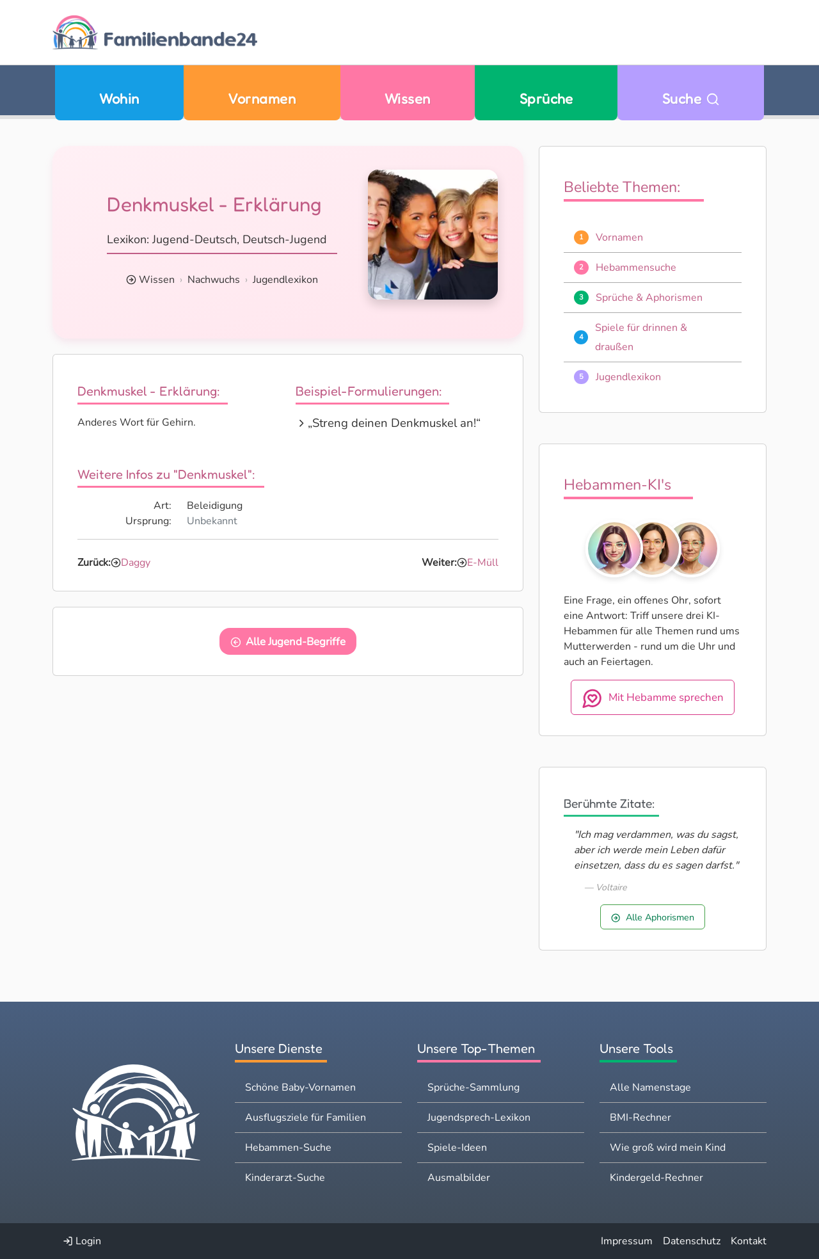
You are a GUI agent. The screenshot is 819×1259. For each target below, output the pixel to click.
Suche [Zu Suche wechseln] (691, 98)
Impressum (627, 1241)
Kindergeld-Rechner (656, 1178)
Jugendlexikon (285, 280)
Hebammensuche (636, 268)
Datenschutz (691, 1241)
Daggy (135, 563)
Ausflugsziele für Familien (305, 1118)
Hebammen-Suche (288, 1148)
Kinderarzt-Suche (285, 1178)
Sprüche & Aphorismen (649, 298)
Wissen (408, 98)
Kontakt (749, 1241)
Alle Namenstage (650, 1087)
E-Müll (482, 563)
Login (82, 1241)
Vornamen (262, 98)
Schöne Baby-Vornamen (300, 1087)
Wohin (119, 98)
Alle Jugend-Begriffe (288, 641)
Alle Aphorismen (652, 917)
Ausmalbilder (458, 1178)
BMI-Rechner (640, 1118)
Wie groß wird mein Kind (668, 1148)
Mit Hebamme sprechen (653, 698)
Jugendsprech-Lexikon (478, 1118)
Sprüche (546, 98)
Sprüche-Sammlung (473, 1087)
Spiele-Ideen (457, 1148)
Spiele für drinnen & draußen (641, 337)
